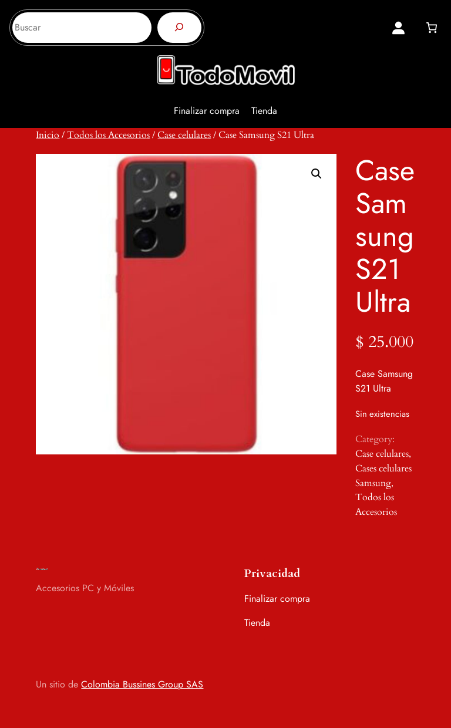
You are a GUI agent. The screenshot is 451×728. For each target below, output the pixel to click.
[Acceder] (398, 27)
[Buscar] (179, 27)
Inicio (47, 135)
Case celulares (184, 135)
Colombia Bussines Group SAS (142, 684)
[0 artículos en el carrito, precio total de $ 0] (431, 27)
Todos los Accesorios (108, 135)
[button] (316, 173)
